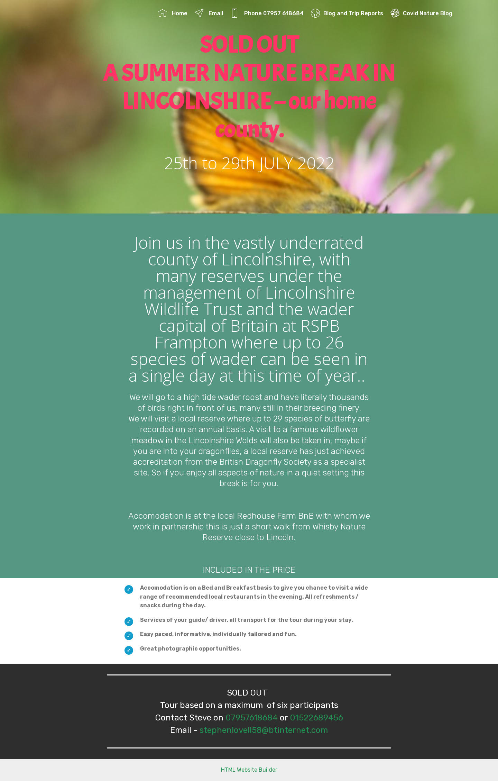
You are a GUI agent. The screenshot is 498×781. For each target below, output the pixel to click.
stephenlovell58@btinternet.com (264, 730)
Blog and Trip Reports (347, 13)
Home (172, 13)
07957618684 (251, 718)
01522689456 (316, 718)
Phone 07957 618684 (267, 13)
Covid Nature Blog (421, 13)
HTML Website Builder (249, 769)
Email (209, 13)
